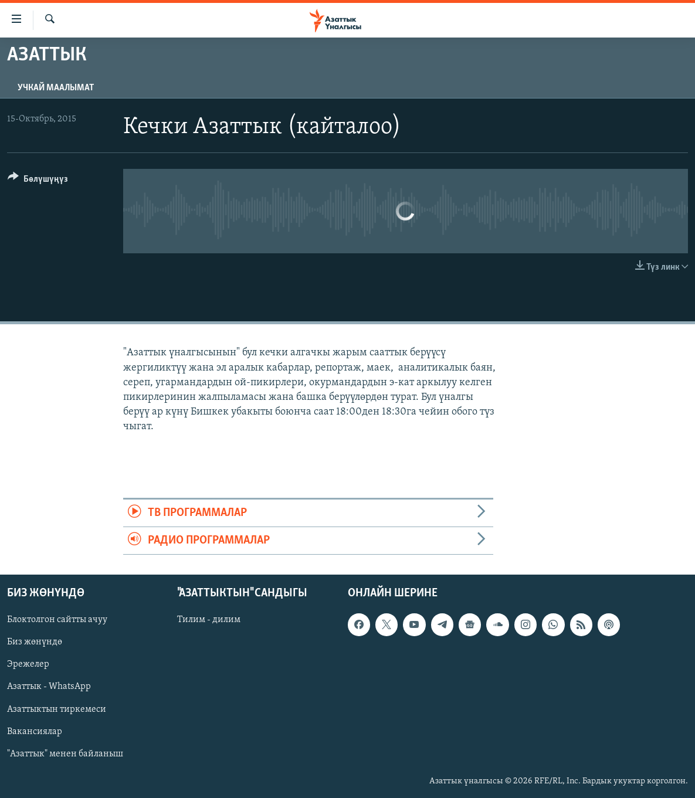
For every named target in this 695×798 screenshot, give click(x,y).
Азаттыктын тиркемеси (56, 709)
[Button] (38, 181)
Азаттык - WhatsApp (49, 687)
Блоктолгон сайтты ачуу (57, 620)
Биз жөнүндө (34, 642)
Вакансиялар (34, 731)
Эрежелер (28, 665)
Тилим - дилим (208, 620)
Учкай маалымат (56, 88)
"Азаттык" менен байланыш (65, 754)
